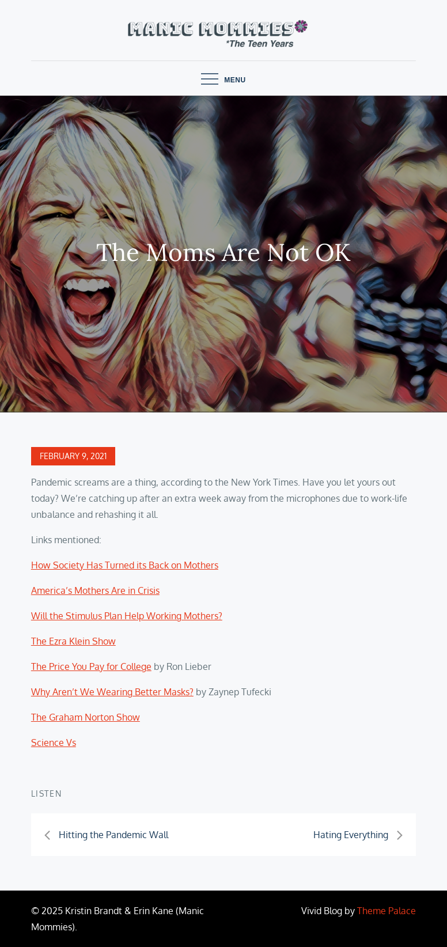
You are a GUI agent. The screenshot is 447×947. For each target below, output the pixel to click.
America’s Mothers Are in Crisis (95, 590)
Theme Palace (386, 910)
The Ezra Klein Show (73, 641)
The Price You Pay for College (91, 666)
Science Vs (53, 742)
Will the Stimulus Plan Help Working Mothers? (126, 616)
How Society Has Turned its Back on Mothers (124, 565)
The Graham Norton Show (85, 717)
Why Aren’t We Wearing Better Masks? (112, 692)
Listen (46, 793)
